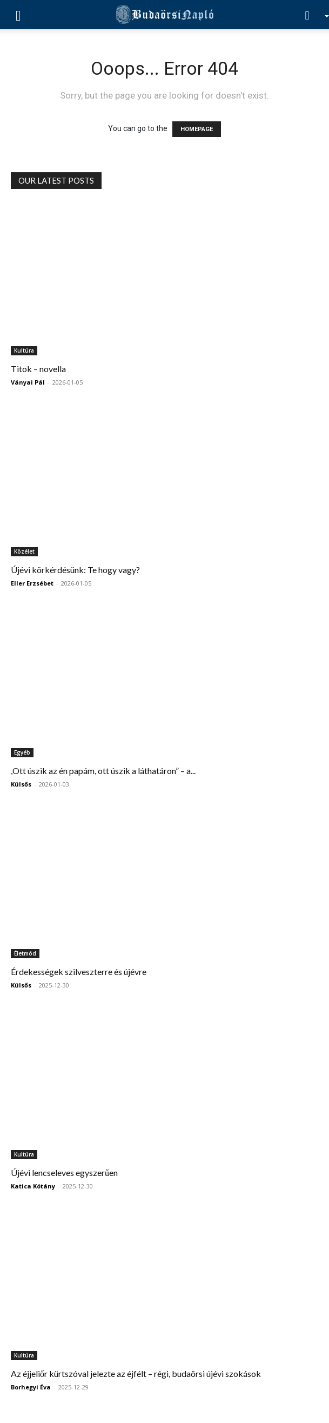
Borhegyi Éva (31, 1387)
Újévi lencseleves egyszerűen (64, 1172)
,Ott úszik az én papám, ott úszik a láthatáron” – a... (103, 770)
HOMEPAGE (196, 129)
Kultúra (24, 350)
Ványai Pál (28, 382)
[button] (18, 14)
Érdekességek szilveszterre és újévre (78, 971)
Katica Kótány (33, 1186)
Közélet (24, 551)
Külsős (21, 784)
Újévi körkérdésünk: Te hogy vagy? (75, 569)
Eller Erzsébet (32, 583)
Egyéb (22, 752)
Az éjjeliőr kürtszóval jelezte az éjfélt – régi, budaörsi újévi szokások (136, 1373)
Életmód (25, 953)
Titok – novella (38, 368)
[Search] (310, 14)
